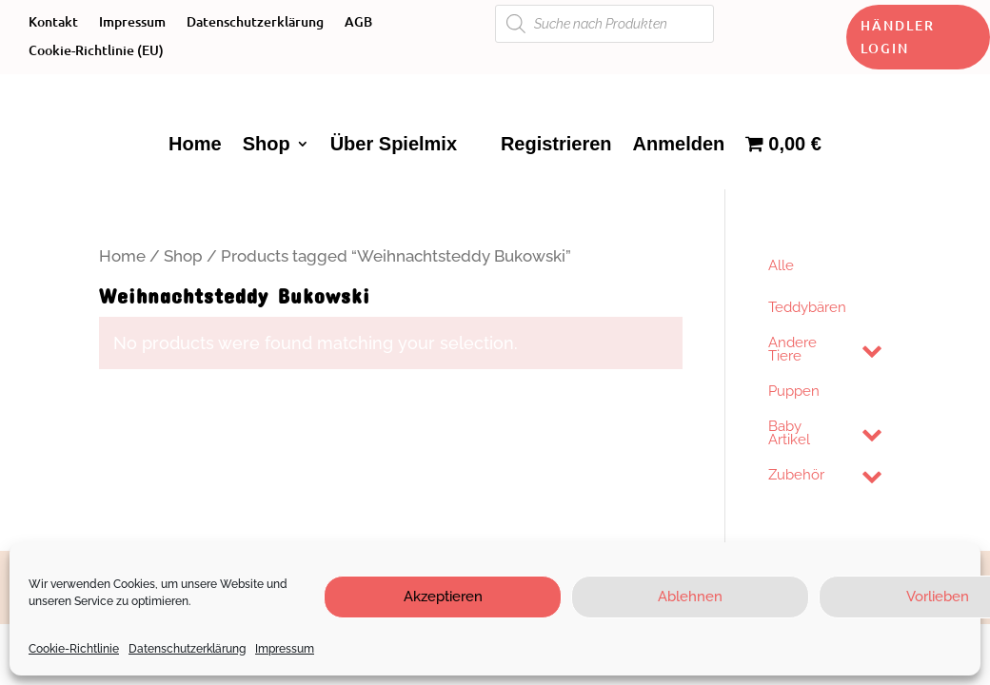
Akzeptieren (443, 596)
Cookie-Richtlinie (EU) (96, 51)
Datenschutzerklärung (187, 649)
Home (195, 143)
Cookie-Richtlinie (74, 649)
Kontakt (53, 22)
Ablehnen (690, 596)
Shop (266, 143)
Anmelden (679, 143)
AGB (358, 22)
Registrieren (556, 143)
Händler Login (898, 36)
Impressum (284, 649)
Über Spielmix (393, 143)
